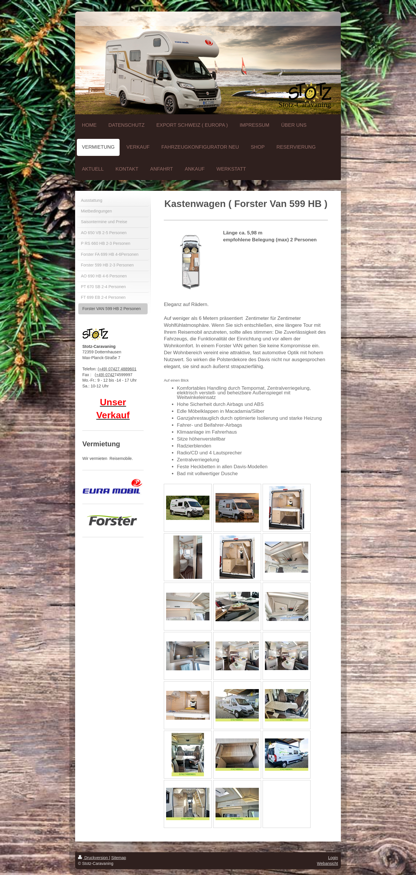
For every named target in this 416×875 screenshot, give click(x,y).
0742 (109, 374)
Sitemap (118, 857)
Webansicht (327, 863)
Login (333, 857)
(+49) (100, 374)
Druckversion (93, 857)
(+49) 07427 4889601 (117, 369)
